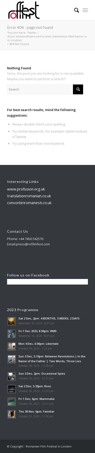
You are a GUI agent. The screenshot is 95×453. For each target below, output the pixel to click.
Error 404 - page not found (30, 27)
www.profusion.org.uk (26, 188)
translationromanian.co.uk (29, 195)
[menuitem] (74, 10)
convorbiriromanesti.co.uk (29, 202)
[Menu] (85, 10)
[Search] (74, 10)
